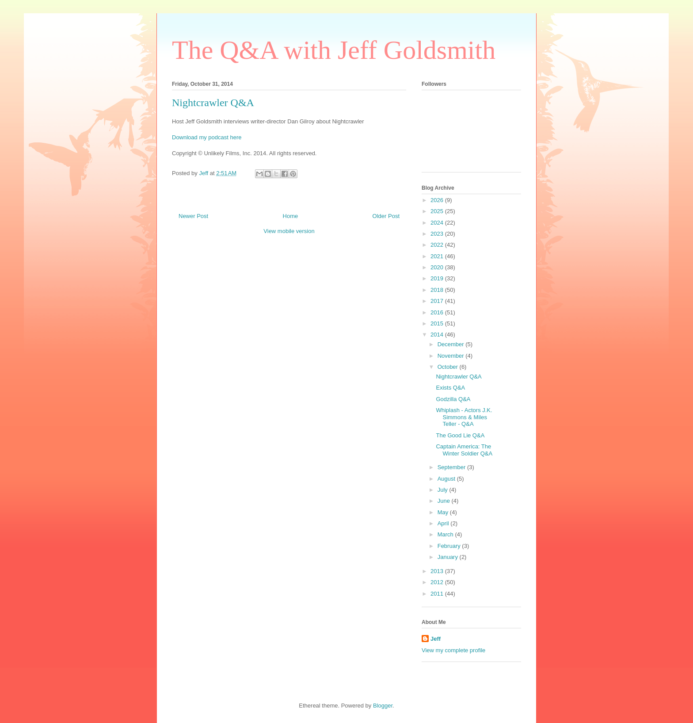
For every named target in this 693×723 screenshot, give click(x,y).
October (449, 366)
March (446, 534)
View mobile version (288, 231)
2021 (437, 256)
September (452, 467)
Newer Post (193, 216)
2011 (437, 593)
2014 (437, 334)
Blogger (382, 705)
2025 (437, 211)
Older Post (386, 216)
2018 (437, 290)
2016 (437, 312)
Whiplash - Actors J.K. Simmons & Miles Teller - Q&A (464, 417)
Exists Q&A (450, 387)
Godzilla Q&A (453, 399)
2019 (437, 278)
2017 (437, 301)
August (447, 478)
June (445, 500)
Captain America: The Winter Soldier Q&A (464, 450)
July (443, 489)
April (444, 523)
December (452, 344)
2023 (437, 233)
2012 (437, 582)
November (452, 355)
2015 (437, 323)
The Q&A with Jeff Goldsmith (333, 50)
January (449, 557)
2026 (437, 200)
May (444, 512)
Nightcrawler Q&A (458, 376)
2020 (437, 267)
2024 (437, 222)
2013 (437, 571)
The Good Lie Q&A (460, 435)
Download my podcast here (207, 137)
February (450, 546)
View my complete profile (453, 650)
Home (290, 216)
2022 (437, 244)
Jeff (435, 638)
